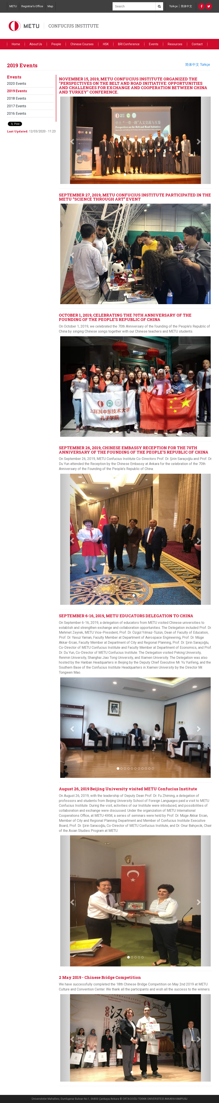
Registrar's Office (32, 6)
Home (16, 44)
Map (50, 6)
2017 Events (16, 106)
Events (153, 44)
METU (13, 6)
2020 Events (16, 84)
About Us (35, 44)
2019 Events (17, 91)
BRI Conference (129, 44)
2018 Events (16, 98)
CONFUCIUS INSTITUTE (73, 26)
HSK (106, 44)
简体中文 (186, 6)
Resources (175, 44)
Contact (197, 44)
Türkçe (173, 6)
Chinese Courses (82, 44)
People (56, 44)
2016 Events (16, 113)
